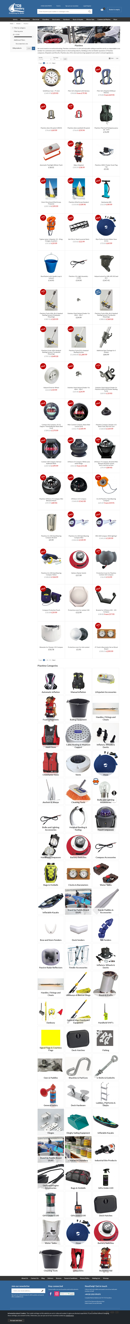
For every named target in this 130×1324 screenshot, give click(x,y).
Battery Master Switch (78, 573)
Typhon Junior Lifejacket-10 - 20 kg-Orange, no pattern (51, 240)
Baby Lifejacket (79, 165)
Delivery (50, 1278)
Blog (43, 1278)
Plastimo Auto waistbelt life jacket (79, 128)
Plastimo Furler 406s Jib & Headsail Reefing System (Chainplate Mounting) (51, 315)
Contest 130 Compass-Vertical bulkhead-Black (51, 462)
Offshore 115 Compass (78, 499)
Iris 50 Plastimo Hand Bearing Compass (106, 499)
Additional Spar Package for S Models (106, 351)
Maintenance (25, 19)
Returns (58, 1278)
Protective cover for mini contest (78, 647)
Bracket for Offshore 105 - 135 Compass (106, 611)
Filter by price (18, 31)
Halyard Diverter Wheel (51, 387)
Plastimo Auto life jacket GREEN (51, 128)
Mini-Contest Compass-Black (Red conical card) (79, 425)
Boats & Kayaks (78, 19)
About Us (25, 1278)
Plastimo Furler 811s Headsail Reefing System (79, 351)
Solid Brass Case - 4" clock (51, 91)
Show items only (22, 44)
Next (53, 63)
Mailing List (96, 1278)
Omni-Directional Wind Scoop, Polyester (51, 203)
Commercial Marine (103, 19)
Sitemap (106, 1278)
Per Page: (57, 58)
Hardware (66, 19)
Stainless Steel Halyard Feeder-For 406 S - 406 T (79, 314)
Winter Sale (90, 19)
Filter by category (19, 28)
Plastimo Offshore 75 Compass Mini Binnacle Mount (51, 499)
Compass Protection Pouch (51, 610)
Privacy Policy (84, 1278)
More (115, 19)
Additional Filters (19, 40)
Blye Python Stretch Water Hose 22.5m (106, 240)
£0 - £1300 (16, 34)
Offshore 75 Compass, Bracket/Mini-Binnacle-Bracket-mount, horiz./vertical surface (106, 463)
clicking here (70, 1315)
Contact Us (35, 1278)
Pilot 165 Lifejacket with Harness (79, 91)
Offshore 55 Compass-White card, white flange (79, 462)
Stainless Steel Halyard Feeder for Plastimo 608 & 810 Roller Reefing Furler (106, 389)
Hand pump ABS (106, 202)
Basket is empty (114, 9)
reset (29, 48)
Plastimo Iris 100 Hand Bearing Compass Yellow (51, 574)
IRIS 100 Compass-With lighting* (106, 536)
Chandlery (45, 19)
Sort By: (45, 58)
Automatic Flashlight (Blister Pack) (51, 165)
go (33, 48)
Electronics (56, 19)
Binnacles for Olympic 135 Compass (51, 647)
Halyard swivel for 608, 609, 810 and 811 (106, 277)
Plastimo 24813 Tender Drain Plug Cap (106, 166)
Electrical (36, 19)
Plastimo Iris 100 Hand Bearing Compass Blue (79, 537)
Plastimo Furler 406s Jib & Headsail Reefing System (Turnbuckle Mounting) (106, 315)
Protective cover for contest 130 (78, 610)
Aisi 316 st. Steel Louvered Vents (78, 239)
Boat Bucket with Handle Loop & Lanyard (51, 277)
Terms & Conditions (70, 1278)
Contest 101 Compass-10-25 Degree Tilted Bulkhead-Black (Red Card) (51, 426)
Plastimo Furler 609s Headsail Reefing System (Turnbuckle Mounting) (51, 352)
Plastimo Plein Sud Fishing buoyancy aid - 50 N (106, 129)
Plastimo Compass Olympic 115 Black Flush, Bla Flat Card (106, 425)
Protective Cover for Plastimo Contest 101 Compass (106, 574)
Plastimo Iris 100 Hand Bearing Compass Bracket (51, 537)
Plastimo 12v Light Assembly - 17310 (79, 277)
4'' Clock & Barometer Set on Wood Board (106, 648)
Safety (15, 19)
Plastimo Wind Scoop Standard (79, 202)
